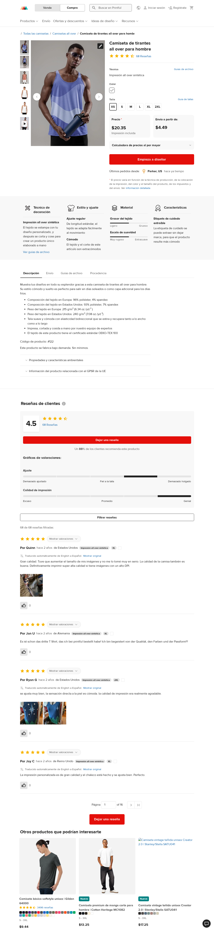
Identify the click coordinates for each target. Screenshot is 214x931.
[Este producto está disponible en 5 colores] (107, 913)
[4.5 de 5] (47, 908)
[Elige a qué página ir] (108, 805)
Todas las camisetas (34, 33)
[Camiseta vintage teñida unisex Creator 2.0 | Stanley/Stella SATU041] (166, 866)
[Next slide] (99, 96)
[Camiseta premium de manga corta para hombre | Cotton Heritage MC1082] (107, 866)
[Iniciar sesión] (154, 8)
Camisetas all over (62, 33)
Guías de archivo (183, 69)
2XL (157, 107)
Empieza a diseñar (152, 159)
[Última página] (138, 805)
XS (113, 107)
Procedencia (98, 273)
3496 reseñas (45, 907)
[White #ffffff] (112, 90)
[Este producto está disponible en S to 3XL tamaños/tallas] (47, 920)
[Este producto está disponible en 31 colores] (47, 914)
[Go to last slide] (37, 96)
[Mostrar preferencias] (138, 8)
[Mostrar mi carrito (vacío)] (191, 8)
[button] (151, 145)
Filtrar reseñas (107, 517)
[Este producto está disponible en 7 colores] (166, 913)
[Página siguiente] (131, 805)
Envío (49, 273)
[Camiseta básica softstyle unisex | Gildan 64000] (47, 866)
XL (148, 107)
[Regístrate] (177, 8)
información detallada (138, 188)
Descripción (31, 273)
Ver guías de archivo (36, 252)
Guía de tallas (185, 99)
